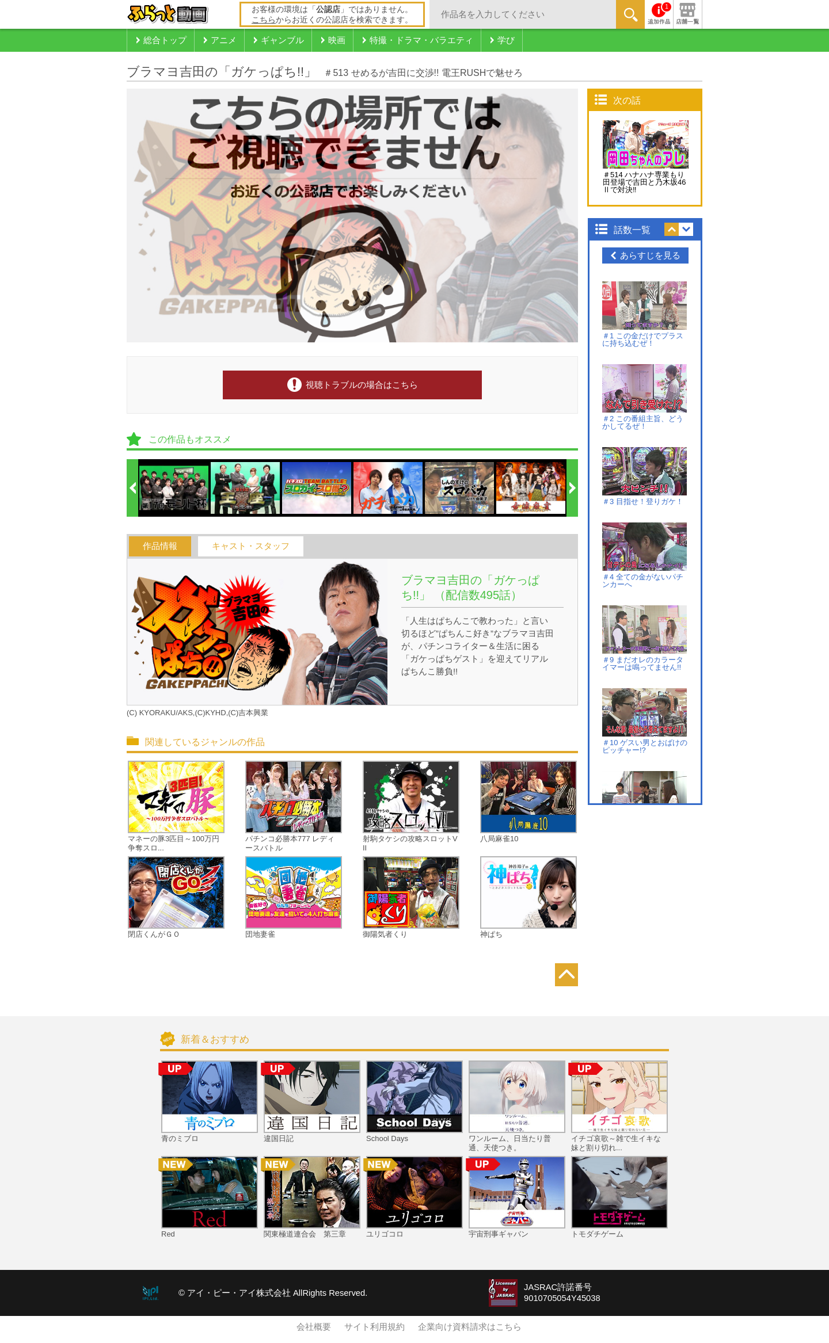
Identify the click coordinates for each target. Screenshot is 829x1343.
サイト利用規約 (374, 1326)
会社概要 (313, 1326)
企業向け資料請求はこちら (470, 1326)
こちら (264, 19)
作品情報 (160, 546)
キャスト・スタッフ (251, 546)
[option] (174, 488)
